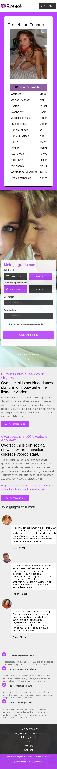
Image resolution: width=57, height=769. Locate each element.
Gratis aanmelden (28, 729)
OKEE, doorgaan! (35, 762)
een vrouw (17, 276)
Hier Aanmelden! (28, 87)
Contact (28, 750)
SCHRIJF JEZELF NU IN (15, 424)
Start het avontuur (15, 498)
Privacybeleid (28, 737)
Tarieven (28, 741)
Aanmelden (28, 335)
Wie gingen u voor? (28, 237)
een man (40, 276)
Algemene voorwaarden (28, 733)
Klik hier (37, 756)
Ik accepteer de (26, 324)
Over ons (28, 745)
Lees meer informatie (28, 355)
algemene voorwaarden (33, 324)
